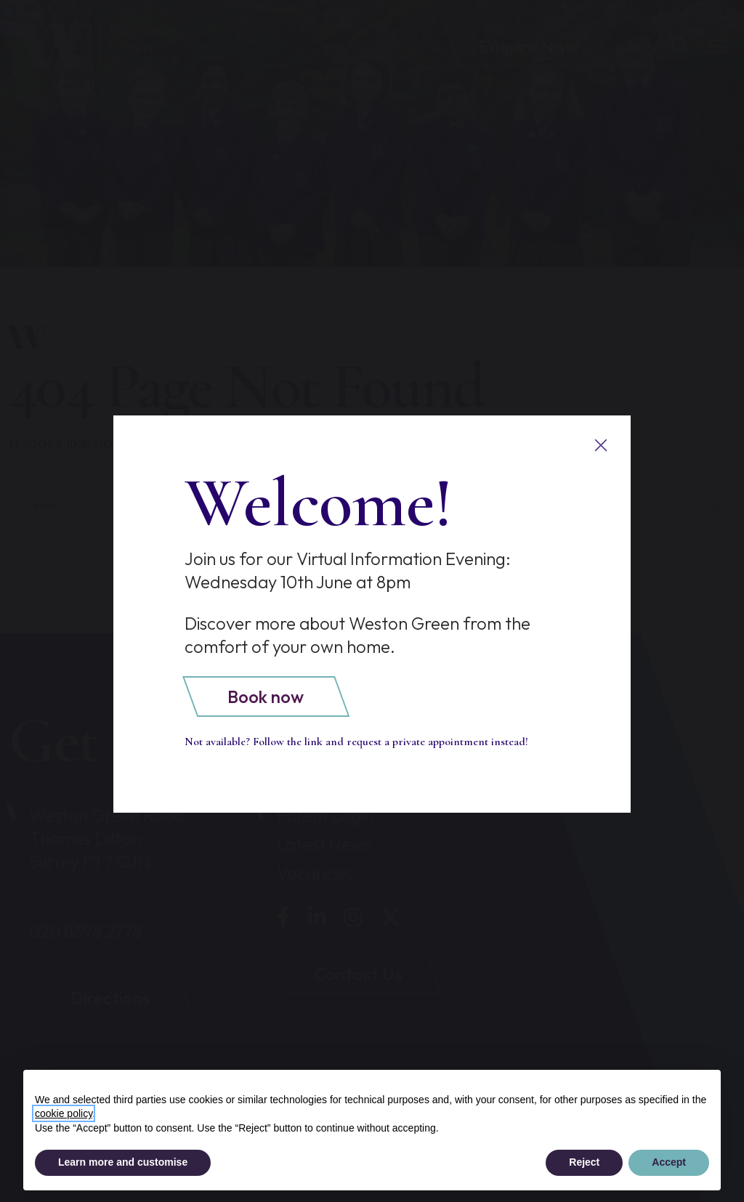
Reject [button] (584, 1162)
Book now (265, 696)
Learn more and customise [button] (122, 1162)
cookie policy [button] (63, 1113)
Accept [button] (669, 1162)
